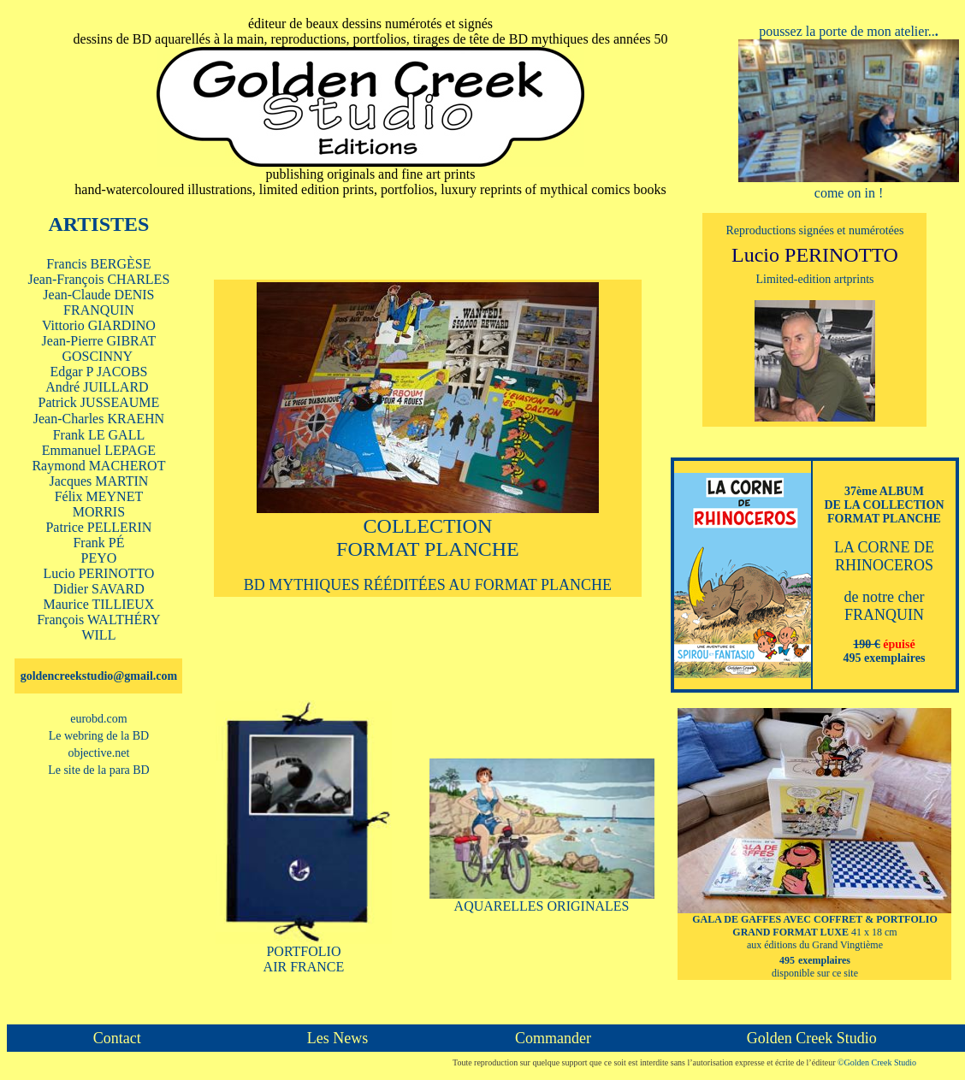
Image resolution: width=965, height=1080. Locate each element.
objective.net (98, 753)
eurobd (98, 718)
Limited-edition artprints (814, 279)
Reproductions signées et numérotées (814, 230)
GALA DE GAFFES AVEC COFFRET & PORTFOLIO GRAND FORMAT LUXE (815, 925)
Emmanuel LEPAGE (99, 450)
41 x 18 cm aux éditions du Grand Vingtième (822, 946)
